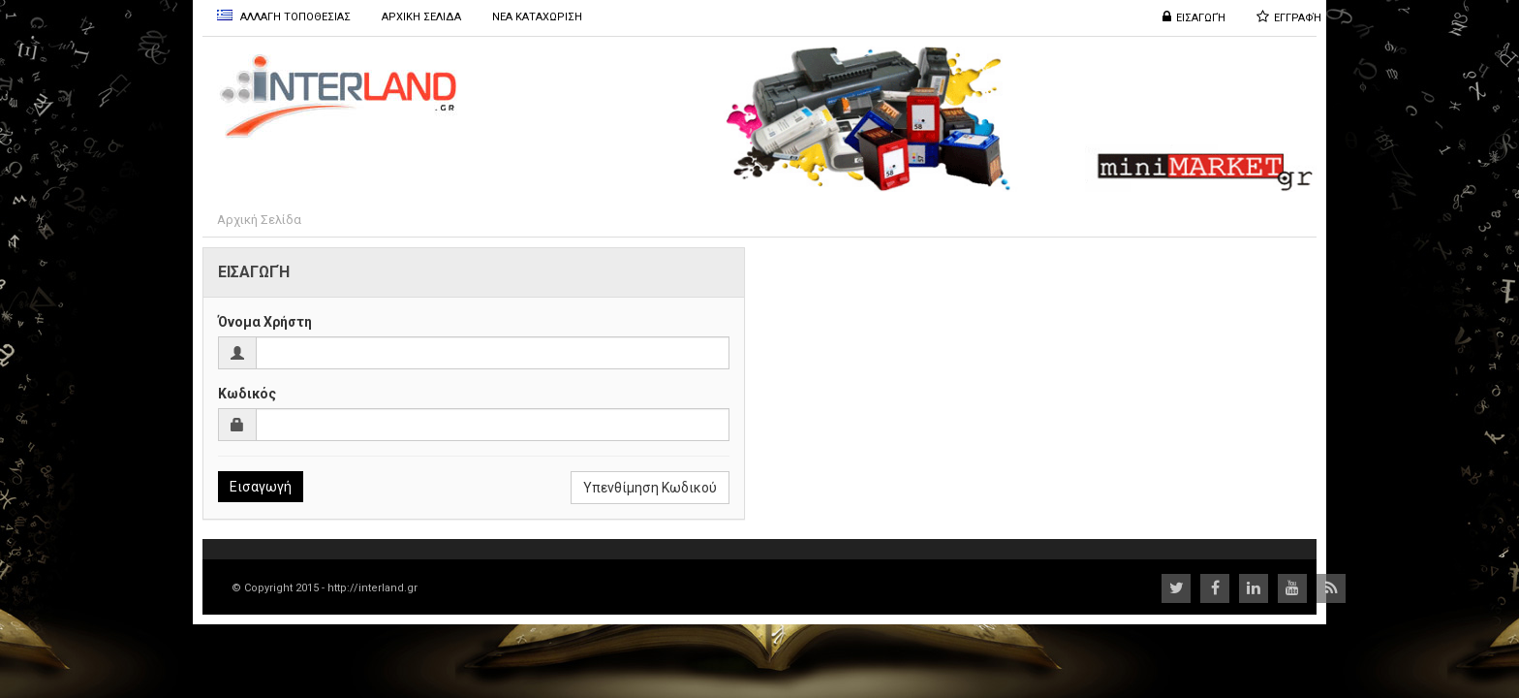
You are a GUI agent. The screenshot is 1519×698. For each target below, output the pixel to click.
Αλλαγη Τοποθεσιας (284, 16)
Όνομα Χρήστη (265, 322)
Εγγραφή (1297, 18)
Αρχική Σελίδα (259, 219)
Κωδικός (247, 393)
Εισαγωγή (1200, 18)
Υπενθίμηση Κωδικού (650, 487)
